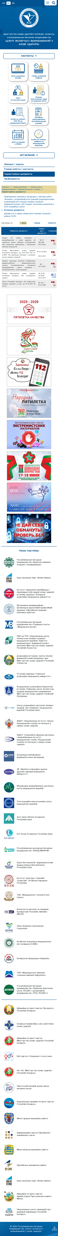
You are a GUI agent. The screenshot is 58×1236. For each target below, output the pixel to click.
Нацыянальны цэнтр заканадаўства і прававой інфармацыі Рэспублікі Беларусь (34, 1212)
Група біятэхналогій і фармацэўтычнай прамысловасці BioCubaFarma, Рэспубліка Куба (35, 865)
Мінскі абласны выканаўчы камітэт (32, 1149)
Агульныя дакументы (14, 210)
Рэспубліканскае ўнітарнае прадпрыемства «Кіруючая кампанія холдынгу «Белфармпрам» (33, 562)
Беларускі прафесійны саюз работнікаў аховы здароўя (35, 1025)
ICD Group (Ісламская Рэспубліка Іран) (34, 833)
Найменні (52, 223)
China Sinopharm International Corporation (30, 927)
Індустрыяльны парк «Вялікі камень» (34, 577)
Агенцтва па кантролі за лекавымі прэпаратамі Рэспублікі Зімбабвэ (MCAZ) (32, 912)
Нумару (37, 223)
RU (3, 3)
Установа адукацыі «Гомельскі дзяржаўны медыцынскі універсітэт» (34, 675)
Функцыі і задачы (14, 164)
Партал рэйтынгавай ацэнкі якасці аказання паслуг (33, 1087)
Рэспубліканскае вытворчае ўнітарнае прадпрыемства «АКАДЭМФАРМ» (34, 849)
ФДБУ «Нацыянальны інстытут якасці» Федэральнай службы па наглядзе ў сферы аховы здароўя (35, 723)
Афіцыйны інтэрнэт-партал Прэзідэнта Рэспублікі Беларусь (35, 1009)
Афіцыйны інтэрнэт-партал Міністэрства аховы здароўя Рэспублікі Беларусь (35, 1041)
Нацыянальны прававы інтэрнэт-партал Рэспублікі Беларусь (35, 1103)
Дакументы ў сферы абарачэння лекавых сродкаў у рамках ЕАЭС (27, 215)
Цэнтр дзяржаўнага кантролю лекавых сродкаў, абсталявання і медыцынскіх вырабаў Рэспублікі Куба (35, 708)
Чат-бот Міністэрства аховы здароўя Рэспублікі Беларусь (34, 1071)
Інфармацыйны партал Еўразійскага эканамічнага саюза (33, 1134)
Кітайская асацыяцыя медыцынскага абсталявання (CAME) (34, 942)
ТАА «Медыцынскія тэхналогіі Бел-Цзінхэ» (33, 896)
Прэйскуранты (12, 178)
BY (8, 3)
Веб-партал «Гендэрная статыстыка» (34, 1056)
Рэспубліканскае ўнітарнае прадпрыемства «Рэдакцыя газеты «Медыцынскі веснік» (33, 624)
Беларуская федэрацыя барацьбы (33, 958)
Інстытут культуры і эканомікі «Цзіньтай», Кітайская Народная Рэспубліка (32, 880)
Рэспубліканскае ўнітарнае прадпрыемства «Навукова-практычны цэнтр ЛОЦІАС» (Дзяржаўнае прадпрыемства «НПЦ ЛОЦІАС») (35, 989)
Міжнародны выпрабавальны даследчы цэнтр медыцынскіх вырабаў (35, 787)
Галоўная (5, 187)
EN (13, 3)
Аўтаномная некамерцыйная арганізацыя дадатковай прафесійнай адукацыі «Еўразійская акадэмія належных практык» (34, 609)
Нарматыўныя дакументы (18, 174)
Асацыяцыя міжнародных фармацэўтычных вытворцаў (30, 756)
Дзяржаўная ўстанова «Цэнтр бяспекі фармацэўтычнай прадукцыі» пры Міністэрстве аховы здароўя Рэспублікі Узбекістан (35, 660)
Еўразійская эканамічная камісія (31, 1165)
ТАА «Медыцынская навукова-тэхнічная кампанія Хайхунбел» (31, 974)
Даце (24, 223)
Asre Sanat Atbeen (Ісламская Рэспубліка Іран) (31, 818)
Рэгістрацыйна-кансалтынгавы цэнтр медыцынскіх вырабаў (34, 802)
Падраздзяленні (20, 187)
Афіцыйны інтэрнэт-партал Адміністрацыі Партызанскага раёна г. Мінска (35, 1196)
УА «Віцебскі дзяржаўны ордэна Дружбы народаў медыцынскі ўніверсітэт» (32, 772)
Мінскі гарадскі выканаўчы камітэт (32, 1118)
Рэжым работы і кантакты (18, 169)
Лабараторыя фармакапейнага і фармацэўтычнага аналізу (22, 188)
